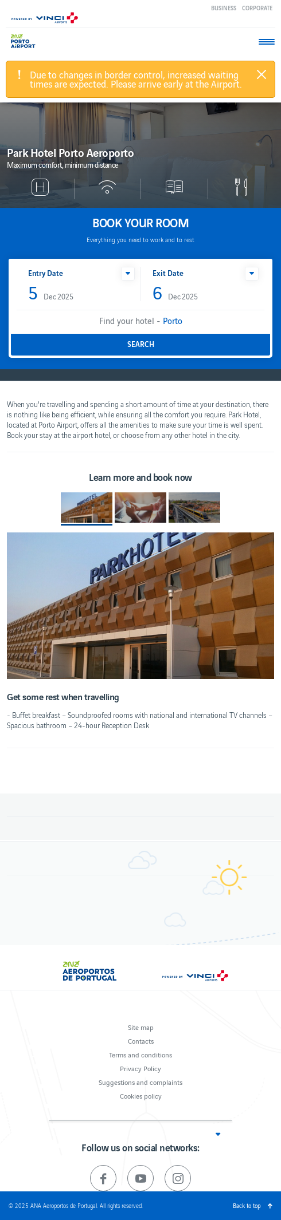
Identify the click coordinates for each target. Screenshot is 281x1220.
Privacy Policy (140, 1068)
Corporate (257, 7)
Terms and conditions (140, 1054)
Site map (141, 1027)
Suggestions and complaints (140, 1082)
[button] (128, 273)
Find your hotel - (140, 320)
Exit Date (168, 272)
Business (223, 7)
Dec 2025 (50, 293)
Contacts (141, 1040)
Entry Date (45, 272)
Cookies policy (141, 1095)
